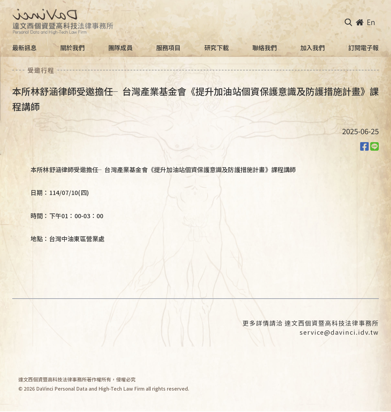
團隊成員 (120, 48)
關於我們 (72, 48)
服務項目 (168, 48)
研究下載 (216, 48)
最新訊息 (24, 48)
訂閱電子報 (363, 48)
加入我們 (312, 48)
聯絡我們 (264, 48)
